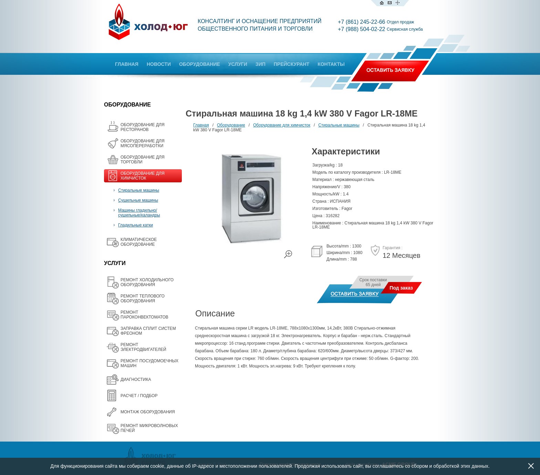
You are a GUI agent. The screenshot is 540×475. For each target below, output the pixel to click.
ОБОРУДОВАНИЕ (199, 64)
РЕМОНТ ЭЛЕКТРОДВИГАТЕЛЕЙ (143, 347)
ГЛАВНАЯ (126, 64)
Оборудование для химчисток (281, 125)
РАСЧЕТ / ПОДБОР (139, 395)
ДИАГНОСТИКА (136, 379)
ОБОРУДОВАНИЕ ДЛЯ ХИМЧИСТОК (143, 176)
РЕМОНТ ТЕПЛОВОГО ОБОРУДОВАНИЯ (143, 298)
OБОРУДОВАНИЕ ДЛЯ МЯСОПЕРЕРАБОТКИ (143, 143)
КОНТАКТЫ (331, 64)
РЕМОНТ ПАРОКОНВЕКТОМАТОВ (144, 315)
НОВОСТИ (159, 64)
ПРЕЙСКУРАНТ (291, 64)
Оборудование (231, 125)
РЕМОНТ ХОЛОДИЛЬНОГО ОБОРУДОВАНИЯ (147, 282)
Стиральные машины (138, 190)
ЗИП (261, 64)
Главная (201, 125)
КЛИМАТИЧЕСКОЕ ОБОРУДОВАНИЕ (139, 242)
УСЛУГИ (237, 64)
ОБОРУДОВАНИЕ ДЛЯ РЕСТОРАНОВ (143, 127)
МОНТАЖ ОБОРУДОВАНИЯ (148, 412)
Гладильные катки (135, 225)
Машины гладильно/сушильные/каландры (139, 213)
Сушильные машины (138, 200)
